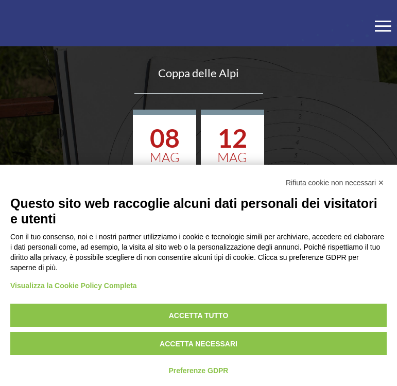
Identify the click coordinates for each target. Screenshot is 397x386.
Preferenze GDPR (199, 370)
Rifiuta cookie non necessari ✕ (335, 183)
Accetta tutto (199, 315)
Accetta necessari (198, 344)
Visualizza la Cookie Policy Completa (73, 286)
